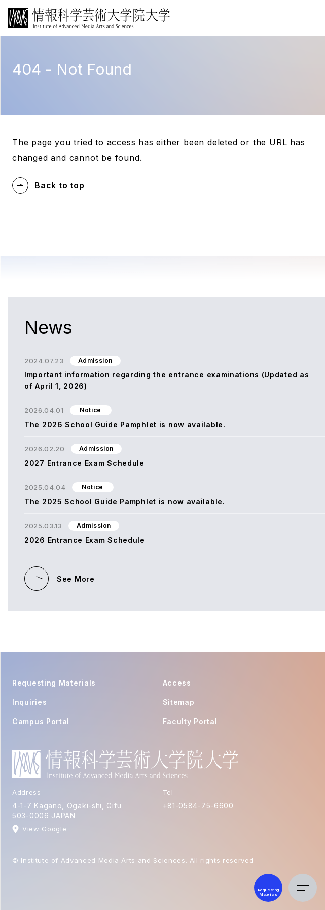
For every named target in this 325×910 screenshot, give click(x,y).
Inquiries (29, 702)
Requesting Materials (54, 682)
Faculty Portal (190, 721)
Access (177, 682)
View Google (44, 829)
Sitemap (179, 702)
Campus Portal (40, 721)
